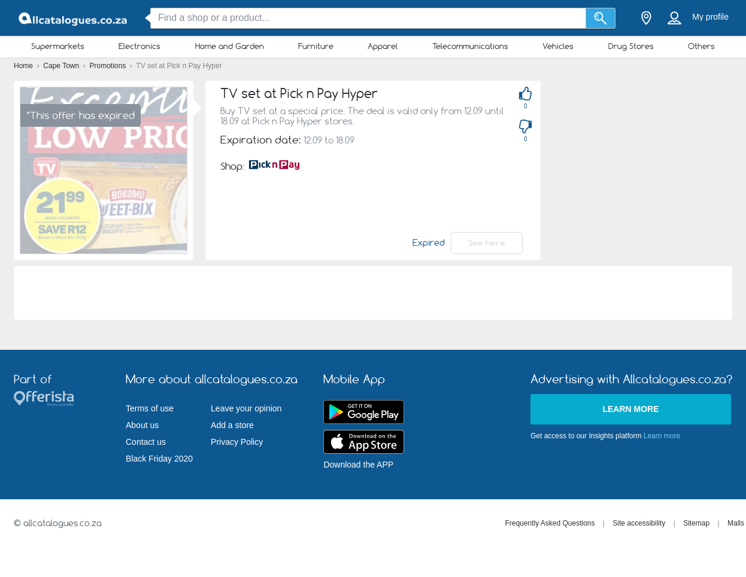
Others (701, 46)
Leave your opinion (246, 408)
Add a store (232, 425)
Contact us (146, 442)
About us (142, 425)
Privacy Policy (237, 442)
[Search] (600, 18)
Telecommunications (470, 46)
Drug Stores (631, 46)
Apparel (383, 46)
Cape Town (62, 66)
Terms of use (150, 408)
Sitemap (696, 523)
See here (486, 242)
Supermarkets (57, 46)
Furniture (315, 46)
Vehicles (558, 46)
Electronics (139, 46)
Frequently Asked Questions (550, 523)
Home (24, 66)
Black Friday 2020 (159, 458)
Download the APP (358, 464)
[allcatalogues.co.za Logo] (74, 18)
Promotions (109, 66)
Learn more (630, 409)
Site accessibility (638, 523)
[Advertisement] (647, 155)
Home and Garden (229, 46)
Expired (429, 242)
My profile (710, 17)
